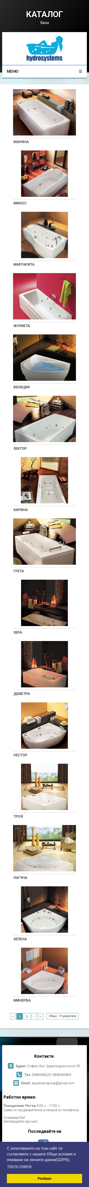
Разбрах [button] (44, 1178)
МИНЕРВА (22, 1000)
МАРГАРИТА (24, 264)
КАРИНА (21, 510)
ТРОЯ (18, 816)
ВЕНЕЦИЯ (22, 387)
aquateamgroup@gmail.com (53, 1083)
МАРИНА (21, 142)
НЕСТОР (21, 755)
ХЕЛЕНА (20, 939)
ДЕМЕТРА (22, 694)
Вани (44, 22)
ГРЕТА (19, 571)
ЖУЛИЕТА (22, 326)
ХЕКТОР (20, 448)
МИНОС (20, 203)
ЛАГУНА (20, 878)
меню (44, 71)
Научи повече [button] (20, 1166)
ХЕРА (18, 632)
